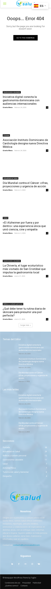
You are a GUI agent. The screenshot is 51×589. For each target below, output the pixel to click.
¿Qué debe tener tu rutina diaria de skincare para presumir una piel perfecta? (24, 312)
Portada (6, 135)
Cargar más (25, 325)
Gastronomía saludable (12, 92)
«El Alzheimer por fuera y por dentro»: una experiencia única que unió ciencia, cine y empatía (24, 226)
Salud (5, 218)
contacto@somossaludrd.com (26, 545)
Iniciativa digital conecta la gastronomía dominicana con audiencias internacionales (21, 100)
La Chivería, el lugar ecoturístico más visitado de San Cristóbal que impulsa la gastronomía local (24, 269)
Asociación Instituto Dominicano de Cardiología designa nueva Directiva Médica (25, 143)
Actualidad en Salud (11, 178)
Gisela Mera (8, 107)
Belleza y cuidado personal (13, 304)
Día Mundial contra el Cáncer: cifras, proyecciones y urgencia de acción (33, 375)
